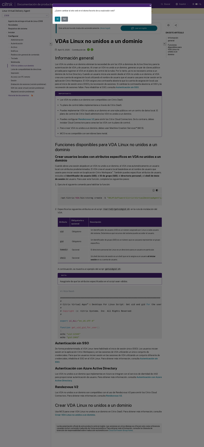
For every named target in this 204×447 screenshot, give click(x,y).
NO (64, 19)
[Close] (150, 5)
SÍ (57, 19)
